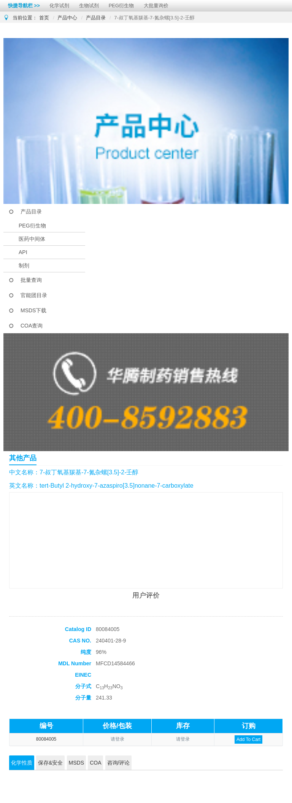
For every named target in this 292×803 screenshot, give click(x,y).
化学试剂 (59, 5)
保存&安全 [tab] (50, 763)
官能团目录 (34, 295)
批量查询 (31, 280)
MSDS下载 (33, 310)
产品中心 (67, 18)
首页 (44, 18)
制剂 (24, 265)
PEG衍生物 (121, 5)
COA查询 (32, 326)
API (23, 252)
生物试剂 (89, 5)
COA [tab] (95, 763)
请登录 (117, 739)
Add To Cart (248, 739)
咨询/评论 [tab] (118, 763)
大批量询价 (156, 5)
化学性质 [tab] (21, 763)
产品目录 (96, 18)
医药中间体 (32, 239)
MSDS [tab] (76, 763)
